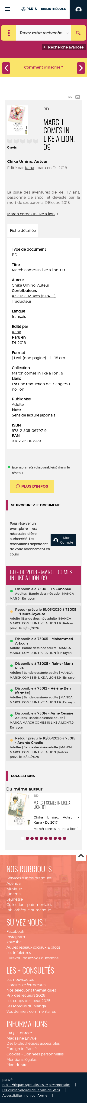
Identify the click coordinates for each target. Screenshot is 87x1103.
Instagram (15, 937)
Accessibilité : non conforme (24, 1095)
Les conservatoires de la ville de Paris (31, 1090)
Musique (14, 889)
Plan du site (16, 1065)
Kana (29, 168)
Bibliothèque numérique (28, 910)
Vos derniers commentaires (31, 1011)
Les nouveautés (20, 979)
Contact (24, 1033)
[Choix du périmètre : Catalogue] (8, 33)
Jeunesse (14, 899)
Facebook (15, 931)
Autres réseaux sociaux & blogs (33, 947)
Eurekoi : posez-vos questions (32, 958)
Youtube (14, 942)
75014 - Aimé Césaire (55, 713)
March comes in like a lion (31, 214)
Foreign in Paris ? (21, 1049)
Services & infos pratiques (29, 878)
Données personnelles (44, 1054)
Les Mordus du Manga (26, 1006)
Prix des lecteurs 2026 (25, 995)
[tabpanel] (43, 345)
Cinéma (13, 894)
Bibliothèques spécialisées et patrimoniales (36, 1085)
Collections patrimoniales (29, 904)
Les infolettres (18, 952)
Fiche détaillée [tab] (23, 230)
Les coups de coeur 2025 (28, 1001)
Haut (81, 856)
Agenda (13, 883)
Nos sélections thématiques (31, 990)
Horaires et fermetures (26, 985)
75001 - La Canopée (54, 589)
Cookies (13, 1054)
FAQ (10, 1033)
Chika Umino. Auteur (27, 161)
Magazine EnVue (21, 1038)
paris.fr (7, 1080)
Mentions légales (21, 1059)
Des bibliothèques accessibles (33, 1043)
